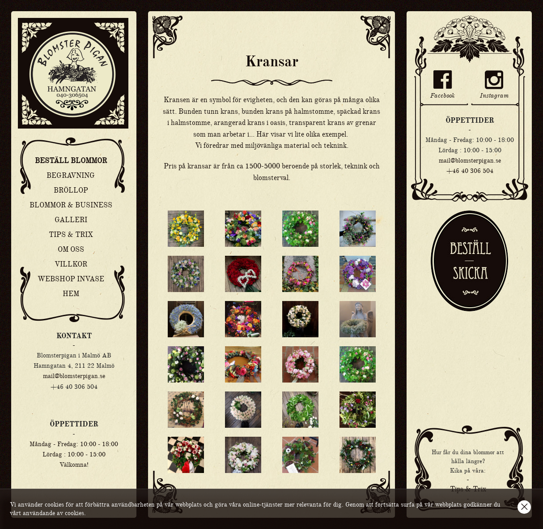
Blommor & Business (71, 205)
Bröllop (71, 190)
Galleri (71, 219)
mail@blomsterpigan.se (74, 376)
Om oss (71, 249)
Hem (71, 293)
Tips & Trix (71, 234)
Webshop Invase (71, 279)
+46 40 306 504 (469, 171)
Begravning (71, 175)
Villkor (71, 264)
